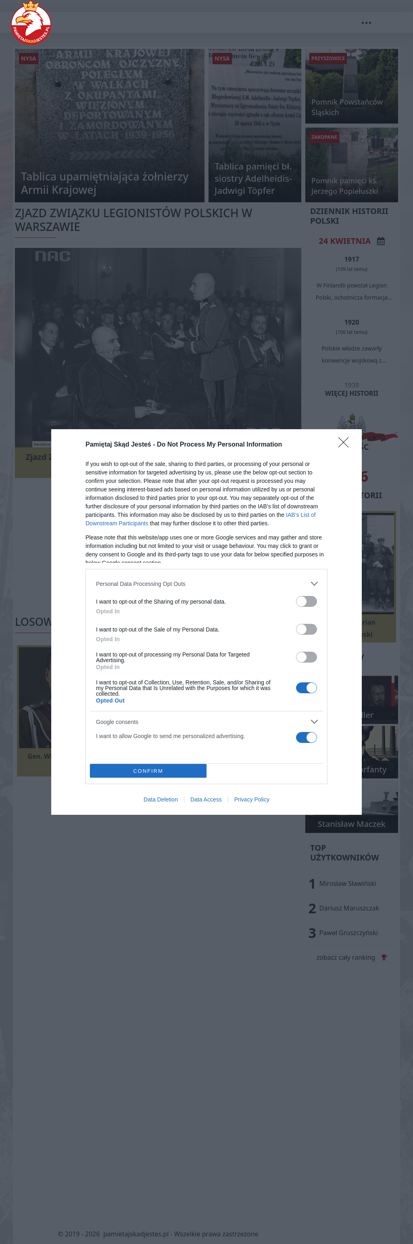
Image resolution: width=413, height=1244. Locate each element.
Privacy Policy (251, 799)
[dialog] (206, 622)
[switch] (306, 601)
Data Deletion (161, 799)
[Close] (346, 445)
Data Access (206, 799)
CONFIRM (148, 771)
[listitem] (206, 583)
